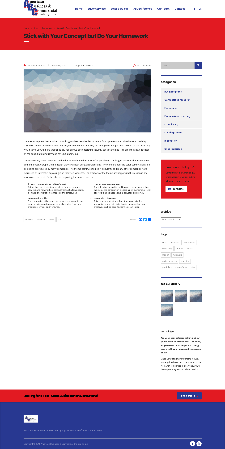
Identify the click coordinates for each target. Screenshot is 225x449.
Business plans (173, 91)
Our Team (163, 9)
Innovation (170, 140)
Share (133, 219)
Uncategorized (173, 149)
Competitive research (177, 100)
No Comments (142, 65)
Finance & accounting (177, 116)
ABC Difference (142, 9)
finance (41, 219)
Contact (179, 9)
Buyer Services (97, 9)
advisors (29, 219)
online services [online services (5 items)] (169, 261)
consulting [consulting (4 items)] (167, 248)
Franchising (171, 124)
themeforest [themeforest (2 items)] (181, 267)
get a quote (190, 395)
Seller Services (119, 9)
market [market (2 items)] (165, 254)
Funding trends (173, 132)
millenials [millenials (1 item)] (177, 254)
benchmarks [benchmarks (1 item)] (189, 242)
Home (78, 9)
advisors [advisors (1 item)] (174, 242)
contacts (176, 189)
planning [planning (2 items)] (185, 261)
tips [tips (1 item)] (193, 267)
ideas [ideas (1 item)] (190, 248)
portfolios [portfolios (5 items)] (167, 267)
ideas (51, 219)
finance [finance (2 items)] (179, 248)
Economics (170, 108)
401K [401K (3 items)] (164, 242)
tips (59, 219)
